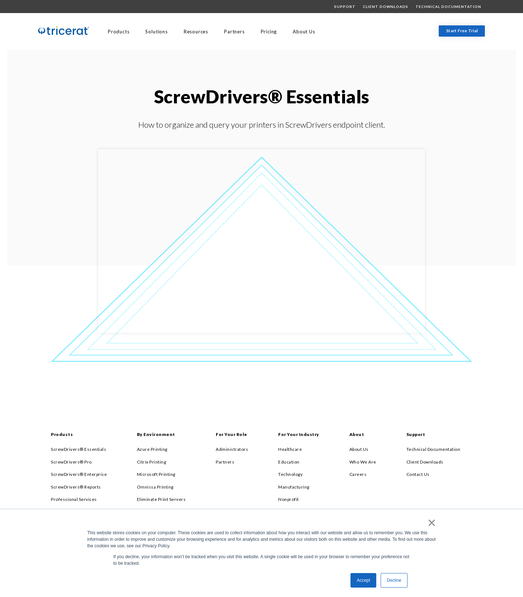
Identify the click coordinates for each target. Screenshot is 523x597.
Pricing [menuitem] (269, 31)
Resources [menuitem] (196, 31)
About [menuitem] (356, 434)
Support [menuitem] (345, 6)
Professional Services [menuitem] (74, 499)
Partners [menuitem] (234, 31)
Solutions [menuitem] (156, 31)
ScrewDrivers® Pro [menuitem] (71, 462)
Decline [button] (394, 580)
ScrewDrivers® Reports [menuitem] (76, 487)
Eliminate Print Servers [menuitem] (161, 499)
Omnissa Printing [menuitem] (155, 487)
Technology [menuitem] (290, 474)
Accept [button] (363, 580)
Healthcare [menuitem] (290, 449)
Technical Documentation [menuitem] (448, 6)
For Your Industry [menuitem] (298, 434)
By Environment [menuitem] (156, 434)
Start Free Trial (462, 30)
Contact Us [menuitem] (418, 474)
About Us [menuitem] (304, 31)
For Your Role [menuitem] (231, 434)
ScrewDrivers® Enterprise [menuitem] (79, 474)
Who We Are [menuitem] (362, 462)
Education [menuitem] (289, 462)
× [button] (430, 522)
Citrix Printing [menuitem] (151, 462)
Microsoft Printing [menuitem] (156, 474)
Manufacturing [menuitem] (293, 487)
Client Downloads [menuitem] (385, 6)
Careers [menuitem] (358, 474)
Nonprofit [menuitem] (288, 499)
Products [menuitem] (118, 31)
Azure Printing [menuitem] (152, 449)
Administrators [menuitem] (232, 449)
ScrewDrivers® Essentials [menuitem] (78, 449)
